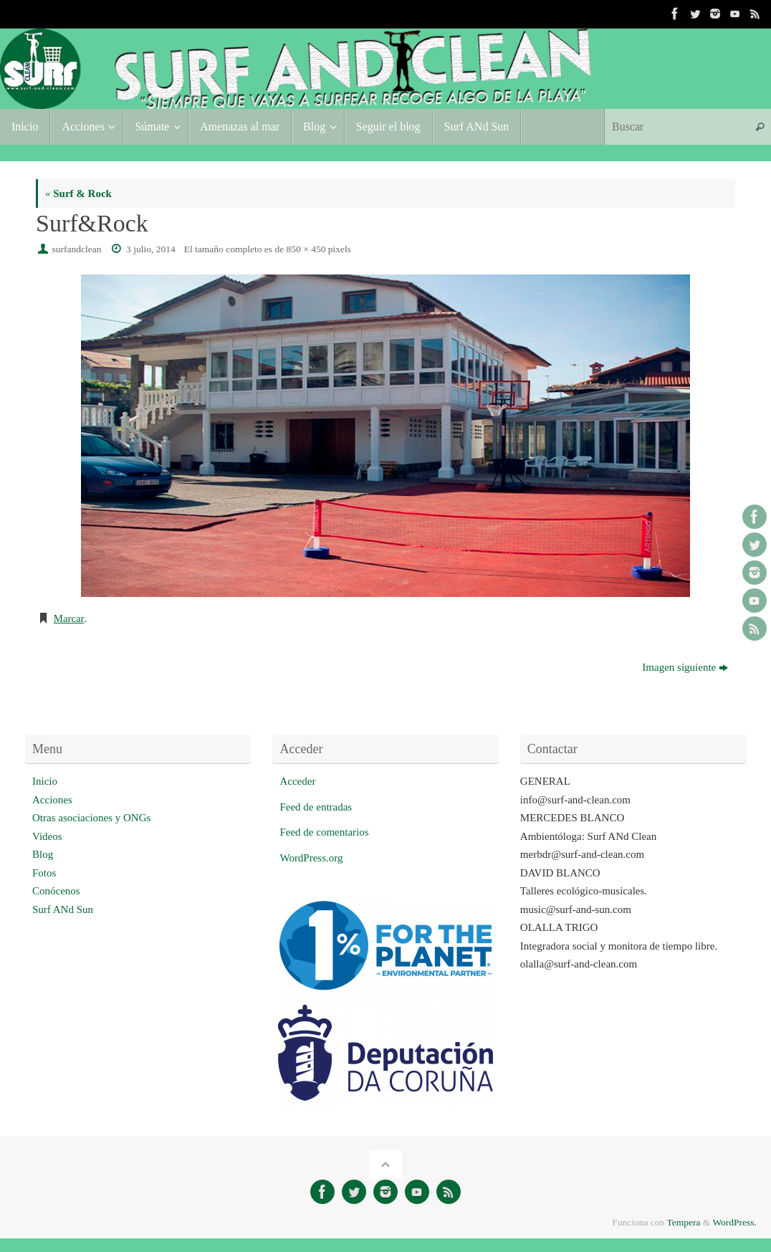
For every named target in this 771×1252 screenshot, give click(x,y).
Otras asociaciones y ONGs (91, 817)
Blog (42, 854)
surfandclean (77, 249)
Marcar (69, 618)
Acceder (297, 781)
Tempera (683, 1221)
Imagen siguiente (685, 667)
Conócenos (56, 891)
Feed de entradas (315, 806)
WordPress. (734, 1221)
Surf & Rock (78, 193)
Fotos (44, 872)
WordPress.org (311, 857)
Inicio (44, 781)
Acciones (52, 799)
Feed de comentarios (323, 832)
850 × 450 (306, 249)
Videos (47, 835)
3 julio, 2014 (151, 249)
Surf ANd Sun (62, 908)
